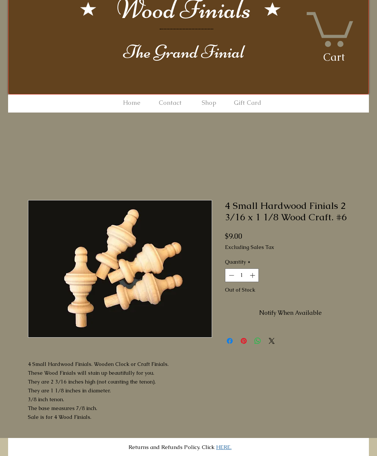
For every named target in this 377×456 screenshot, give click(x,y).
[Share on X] (271, 340)
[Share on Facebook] (229, 340)
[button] (330, 27)
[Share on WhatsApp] (257, 340)
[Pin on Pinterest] (243, 340)
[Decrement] (230, 275)
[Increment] (253, 275)
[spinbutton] (242, 275)
